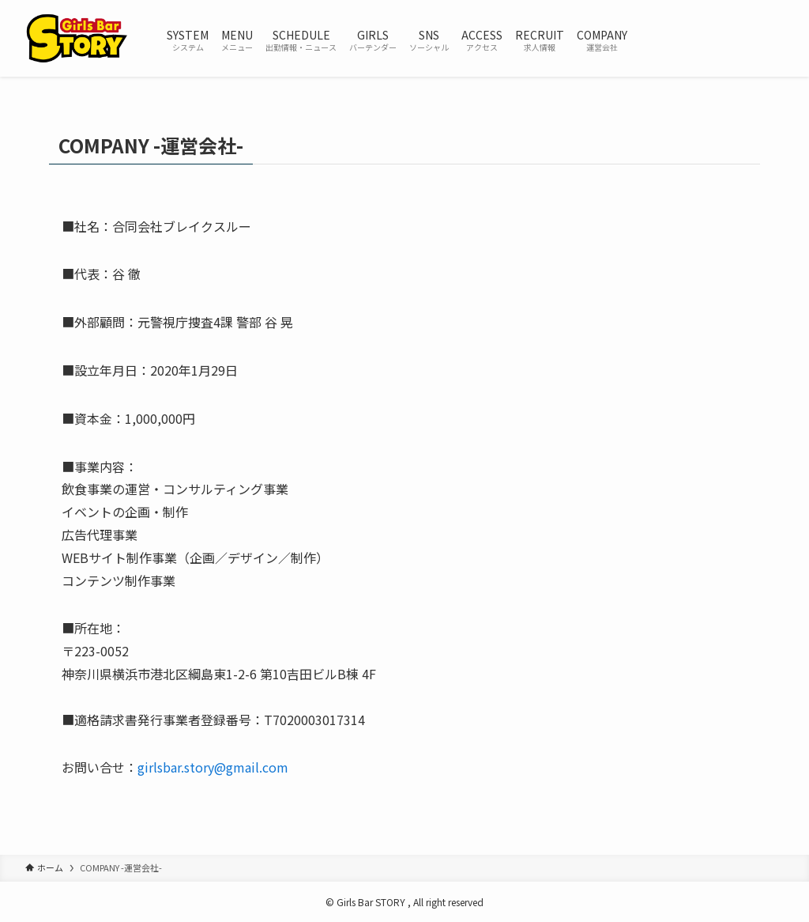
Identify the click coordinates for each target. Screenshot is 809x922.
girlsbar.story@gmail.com (212, 767)
